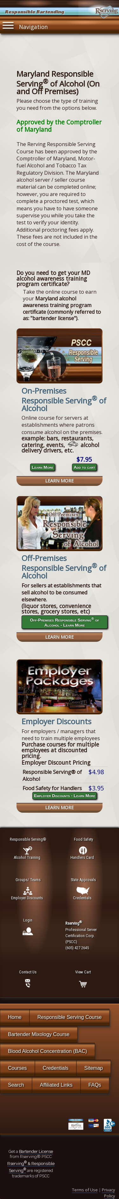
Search (16, 1085)
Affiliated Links (56, 1085)
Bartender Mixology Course (38, 1034)
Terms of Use (85, 1190)
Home (15, 1017)
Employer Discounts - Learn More (64, 795)
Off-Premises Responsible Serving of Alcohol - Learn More (64, 622)
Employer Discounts (56, 721)
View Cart (83, 972)
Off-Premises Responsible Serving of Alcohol (64, 567)
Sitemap (93, 1068)
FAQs (95, 1085)
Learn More (42, 467)
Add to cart (84, 467)
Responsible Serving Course (69, 1017)
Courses (17, 1068)
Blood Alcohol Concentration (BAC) (47, 1051)
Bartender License (36, 1151)
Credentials (56, 1068)
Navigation (25, 25)
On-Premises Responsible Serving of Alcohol (64, 399)
